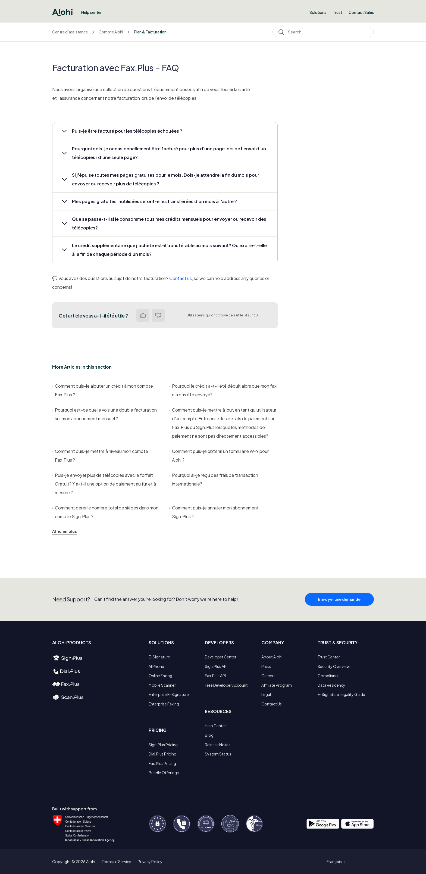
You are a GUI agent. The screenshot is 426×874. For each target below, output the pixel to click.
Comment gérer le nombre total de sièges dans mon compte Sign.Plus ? (105, 512)
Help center (91, 12)
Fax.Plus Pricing (162, 763)
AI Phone (156, 666)
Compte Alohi (111, 31)
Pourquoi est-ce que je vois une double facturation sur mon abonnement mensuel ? (104, 414)
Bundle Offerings (164, 772)
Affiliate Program (276, 685)
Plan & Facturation (150, 31)
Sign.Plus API (216, 666)
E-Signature (159, 656)
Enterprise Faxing (164, 703)
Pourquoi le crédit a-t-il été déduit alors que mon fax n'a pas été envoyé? (223, 390)
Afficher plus (64, 531)
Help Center (215, 725)
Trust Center (329, 656)
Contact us (180, 278)
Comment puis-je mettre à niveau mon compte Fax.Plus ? (100, 455)
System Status (218, 753)
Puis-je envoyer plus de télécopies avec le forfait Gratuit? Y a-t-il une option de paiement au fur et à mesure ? (104, 483)
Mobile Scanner (162, 685)
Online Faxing (160, 675)
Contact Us (271, 703)
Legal (266, 694)
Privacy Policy (150, 861)
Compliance (329, 675)
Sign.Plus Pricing (163, 744)
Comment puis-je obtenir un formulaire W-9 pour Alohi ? (219, 455)
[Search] (323, 32)
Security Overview (334, 666)
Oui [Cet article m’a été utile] (142, 315)
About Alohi (271, 656)
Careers (268, 675)
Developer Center (220, 656)
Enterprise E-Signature (169, 694)
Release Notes (217, 744)
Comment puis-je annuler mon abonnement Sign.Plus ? (214, 512)
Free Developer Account (226, 685)
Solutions (317, 12)
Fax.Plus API (215, 675)
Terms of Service (116, 861)
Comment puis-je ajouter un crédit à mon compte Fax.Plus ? (102, 390)
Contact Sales (361, 12)
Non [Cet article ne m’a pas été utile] (158, 315)
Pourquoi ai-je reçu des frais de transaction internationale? (213, 479)
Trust (337, 12)
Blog (209, 735)
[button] (164, 131)
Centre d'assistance (70, 31)
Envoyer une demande (339, 610)
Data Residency (331, 685)
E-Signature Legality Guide (341, 694)
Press (266, 666)
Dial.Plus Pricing (162, 753)
